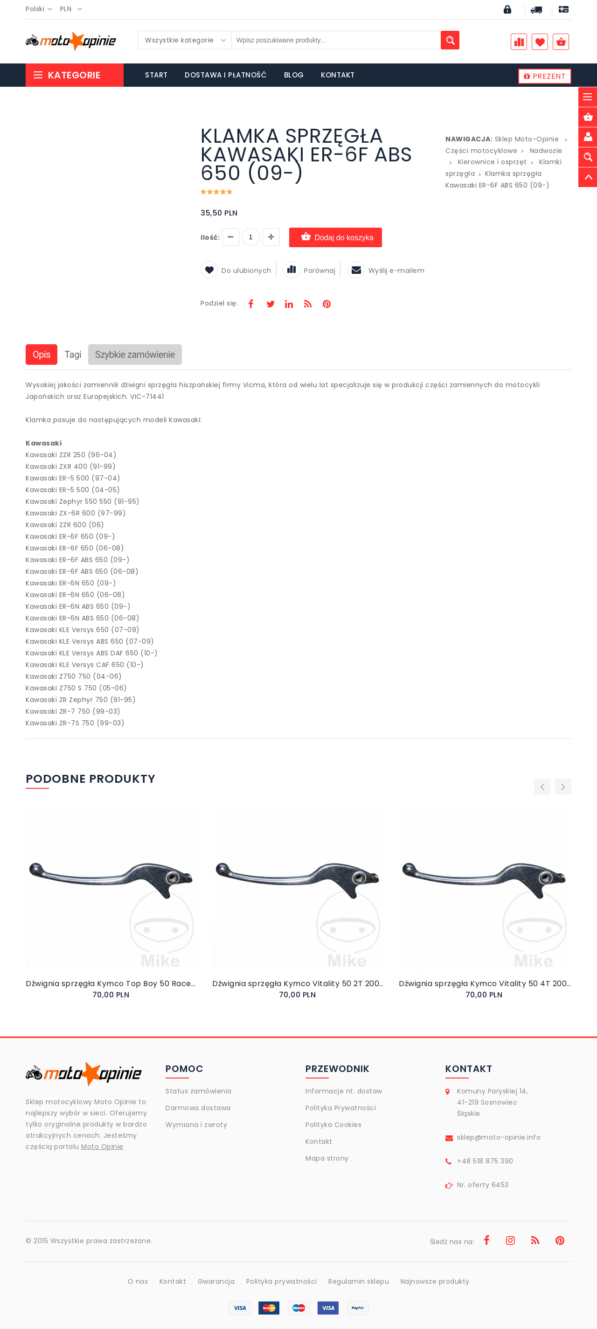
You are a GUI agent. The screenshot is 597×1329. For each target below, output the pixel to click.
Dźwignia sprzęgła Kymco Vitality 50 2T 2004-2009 (298, 983)
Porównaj (309, 270)
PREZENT (545, 76)
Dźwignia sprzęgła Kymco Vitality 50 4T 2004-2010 (485, 983)
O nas (138, 1281)
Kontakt (319, 1141)
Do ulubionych (236, 270)
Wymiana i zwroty (196, 1124)
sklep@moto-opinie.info (499, 1137)
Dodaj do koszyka (336, 237)
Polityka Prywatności (340, 1108)
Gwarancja (216, 1281)
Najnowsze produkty (435, 1281)
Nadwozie (546, 150)
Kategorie (66, 75)
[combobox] (42, 9)
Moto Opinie (102, 1146)
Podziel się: (219, 303)
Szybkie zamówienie (135, 354)
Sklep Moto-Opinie (527, 139)
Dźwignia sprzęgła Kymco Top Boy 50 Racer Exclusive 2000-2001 (112, 983)
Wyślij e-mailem (386, 270)
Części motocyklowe (481, 150)
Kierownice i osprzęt (492, 162)
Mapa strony (327, 1158)
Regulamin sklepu (358, 1281)
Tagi (72, 354)
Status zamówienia (199, 1091)
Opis (41, 354)
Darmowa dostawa (198, 1108)
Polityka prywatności (281, 1281)
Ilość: (210, 237)
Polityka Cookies (333, 1124)
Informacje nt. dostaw (343, 1091)
